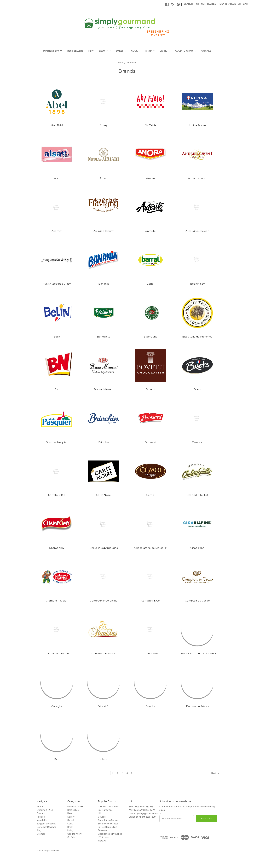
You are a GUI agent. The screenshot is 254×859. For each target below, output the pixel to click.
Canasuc (197, 442)
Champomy (56, 547)
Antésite (150, 231)
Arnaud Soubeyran (197, 231)
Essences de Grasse (108, 823)
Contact (41, 813)
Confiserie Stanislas (103, 653)
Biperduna (150, 336)
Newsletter (42, 820)
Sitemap (41, 834)
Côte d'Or (104, 706)
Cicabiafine (197, 547)
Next (215, 773)
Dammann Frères (197, 706)
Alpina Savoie (197, 125)
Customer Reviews (46, 827)
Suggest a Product (46, 823)
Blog (39, 830)
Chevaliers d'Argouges (104, 547)
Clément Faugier (56, 600)
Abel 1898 (56, 125)
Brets (197, 389)
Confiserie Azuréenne (56, 653)
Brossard (150, 442)
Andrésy (57, 231)
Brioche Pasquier (57, 442)
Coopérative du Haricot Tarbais (197, 653)
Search (188, 4)
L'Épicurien (103, 837)
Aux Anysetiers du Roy (57, 283)
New (90, 50)
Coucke (151, 706)
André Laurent (197, 178)
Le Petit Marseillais (107, 827)
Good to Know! (185, 50)
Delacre (103, 759)
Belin (56, 336)
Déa (56, 759)
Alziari (103, 178)
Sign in (223, 4)
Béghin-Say (197, 283)
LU (99, 813)
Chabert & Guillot (197, 495)
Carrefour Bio (56, 495)
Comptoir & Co (150, 600)
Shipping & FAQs (45, 810)
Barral (150, 283)
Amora (150, 178)
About (40, 806)
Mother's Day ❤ (52, 50)
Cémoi (150, 495)
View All (102, 840)
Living (165, 50)
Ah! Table (150, 125)
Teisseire (102, 830)
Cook (135, 50)
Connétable (150, 653)
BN (57, 389)
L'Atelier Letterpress (108, 806)
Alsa (56, 178)
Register (235, 4)
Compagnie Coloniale (103, 600)
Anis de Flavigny (103, 231)
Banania (103, 283)
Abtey (103, 125)
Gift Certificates (206, 4)
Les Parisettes (105, 810)
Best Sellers (75, 50)
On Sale (206, 50)
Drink (150, 50)
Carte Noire (103, 495)
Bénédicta (103, 336)
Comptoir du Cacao (197, 600)
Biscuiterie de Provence (197, 336)
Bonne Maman (103, 389)
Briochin (103, 442)
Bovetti (150, 389)
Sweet (121, 50)
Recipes (41, 817)
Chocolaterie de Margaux (150, 547)
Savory (104, 50)
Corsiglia (56, 706)
